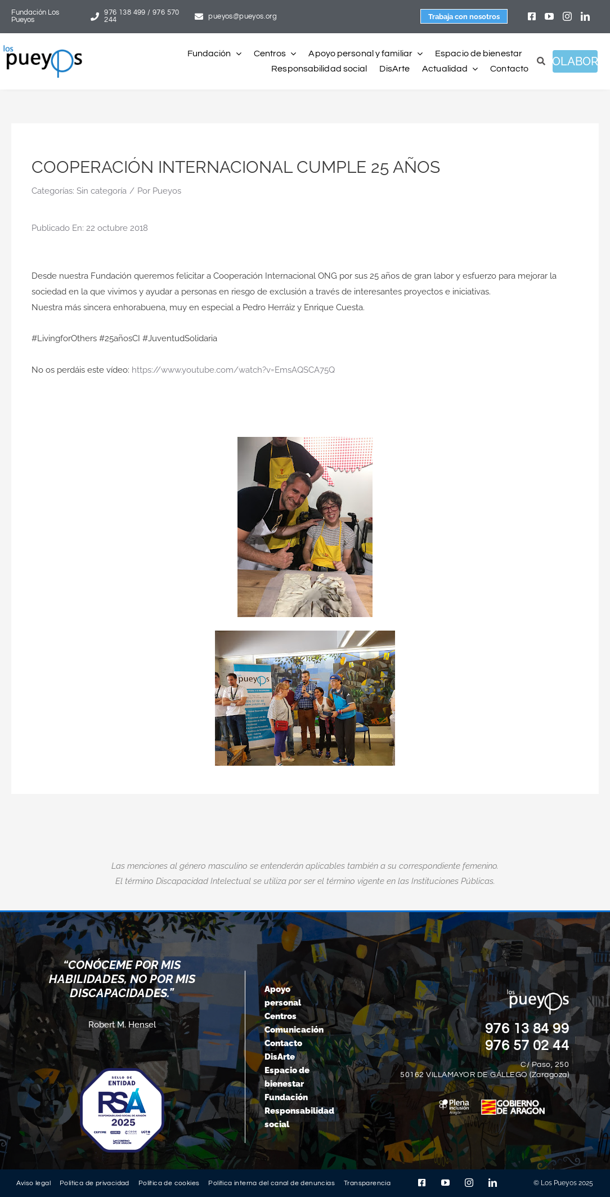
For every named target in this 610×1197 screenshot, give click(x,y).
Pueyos (166, 191)
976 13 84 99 (527, 1028)
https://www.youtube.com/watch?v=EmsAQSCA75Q (233, 370)
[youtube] (549, 16)
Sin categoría (102, 191)
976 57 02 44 (527, 1045)
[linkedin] (585, 16)
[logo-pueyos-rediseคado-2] (42, 49)
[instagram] (567, 16)
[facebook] (532, 16)
